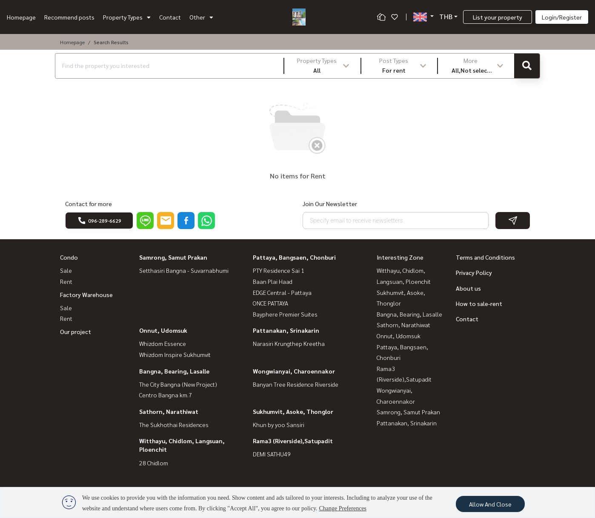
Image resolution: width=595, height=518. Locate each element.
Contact (170, 17)
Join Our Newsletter (330, 203)
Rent (66, 281)
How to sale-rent (479, 303)
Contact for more (88, 203)
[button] (322, 66)
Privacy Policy (474, 272)
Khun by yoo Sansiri (278, 424)
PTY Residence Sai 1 (278, 270)
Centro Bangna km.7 (165, 395)
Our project (75, 331)
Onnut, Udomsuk (163, 330)
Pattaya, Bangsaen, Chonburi (294, 257)
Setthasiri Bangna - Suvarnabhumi (184, 270)
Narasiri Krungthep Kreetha (289, 343)
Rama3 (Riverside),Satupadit (293, 440)
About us (468, 288)
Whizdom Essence (162, 343)
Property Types (127, 17)
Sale (66, 270)
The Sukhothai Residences (174, 424)
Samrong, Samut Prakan (173, 257)
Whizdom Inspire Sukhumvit (175, 354)
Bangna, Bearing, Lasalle (174, 371)
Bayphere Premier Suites (285, 314)
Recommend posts (69, 17)
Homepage (21, 17)
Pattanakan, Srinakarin (286, 330)
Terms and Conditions (485, 257)
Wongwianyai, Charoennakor (294, 371)
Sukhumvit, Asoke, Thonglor (293, 411)
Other (201, 17)
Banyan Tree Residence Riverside (295, 384)
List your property (497, 17)
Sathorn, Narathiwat (168, 411)
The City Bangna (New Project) (178, 384)
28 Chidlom (153, 463)
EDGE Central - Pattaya (282, 292)
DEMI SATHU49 (272, 454)
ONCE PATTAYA (270, 303)
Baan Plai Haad (272, 281)
